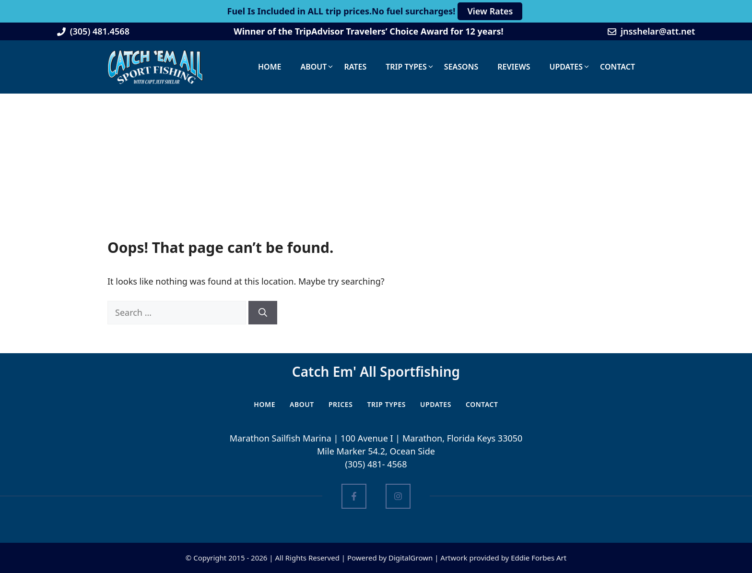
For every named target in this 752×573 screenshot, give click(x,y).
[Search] (262, 312)
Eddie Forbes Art (538, 557)
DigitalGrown (410, 557)
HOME (264, 404)
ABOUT (302, 404)
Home (269, 66)
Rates (355, 66)
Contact (617, 66)
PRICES (341, 404)
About (313, 66)
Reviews (513, 66)
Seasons (461, 66)
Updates (566, 66)
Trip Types (406, 66)
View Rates (490, 11)
